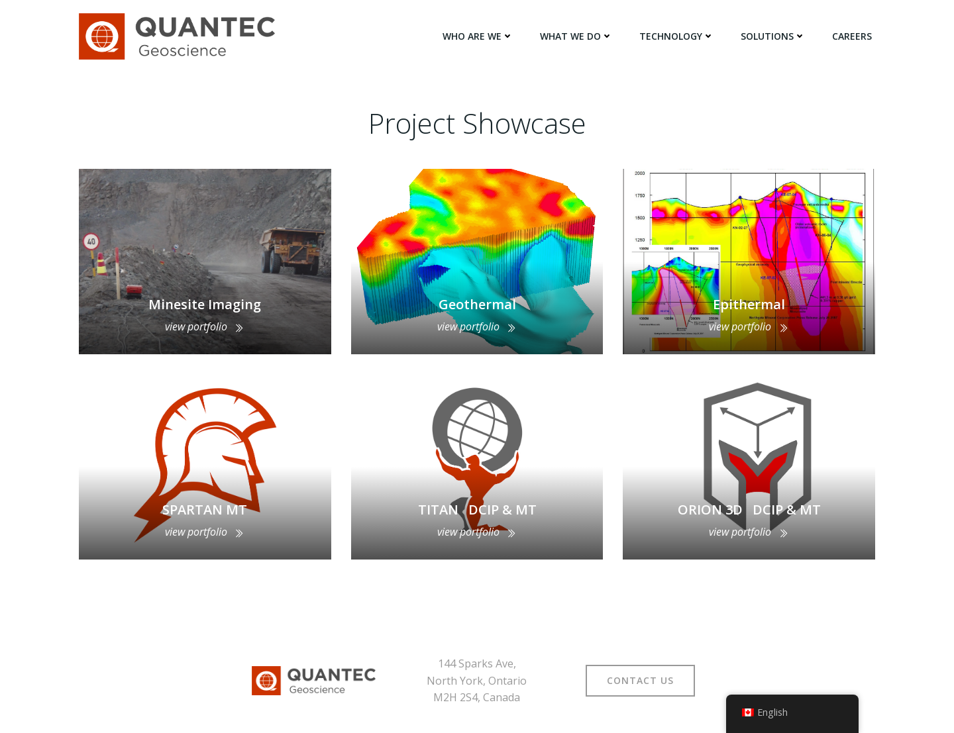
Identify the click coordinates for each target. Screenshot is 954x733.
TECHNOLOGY (676, 36)
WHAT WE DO (576, 36)
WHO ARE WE (478, 36)
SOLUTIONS (773, 36)
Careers (852, 36)
